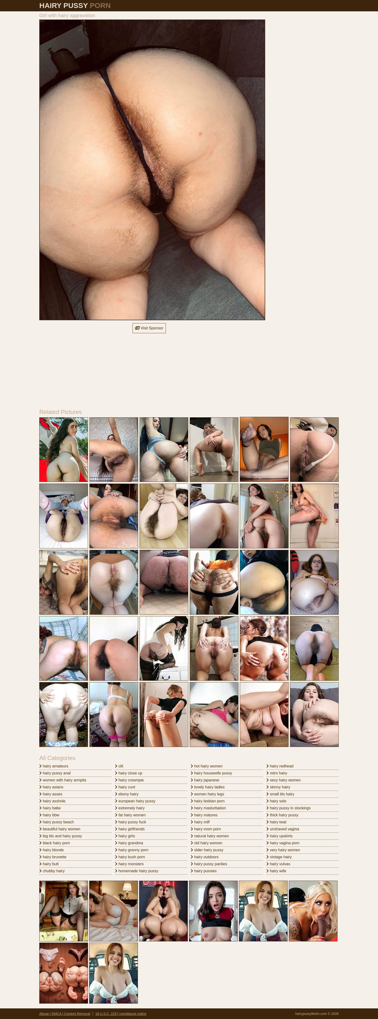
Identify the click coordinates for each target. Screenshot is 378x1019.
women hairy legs (207, 794)
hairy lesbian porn (208, 801)
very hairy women (283, 850)
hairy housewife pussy (211, 773)
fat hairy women (130, 815)
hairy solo (276, 801)
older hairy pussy (207, 850)
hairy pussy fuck (130, 822)
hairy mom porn (206, 829)
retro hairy (276, 773)
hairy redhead (279, 766)
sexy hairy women (283, 780)
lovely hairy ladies (208, 787)
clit (119, 766)
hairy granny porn (131, 850)
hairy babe (50, 808)
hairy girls (125, 836)
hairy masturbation (208, 808)
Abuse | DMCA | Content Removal (64, 1014)
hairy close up (128, 773)
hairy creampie (129, 780)
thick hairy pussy (282, 815)
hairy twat (276, 822)
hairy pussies (204, 871)
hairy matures (204, 815)
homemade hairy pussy (136, 871)
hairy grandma (129, 843)
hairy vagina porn (282, 843)
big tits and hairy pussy (60, 836)
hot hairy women (207, 766)
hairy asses (50, 794)
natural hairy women (210, 836)
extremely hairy (130, 808)
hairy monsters (129, 864)
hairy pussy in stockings (288, 808)
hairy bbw (49, 815)
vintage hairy (279, 857)
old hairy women (206, 843)
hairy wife (276, 871)
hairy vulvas (278, 864)
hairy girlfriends (130, 829)
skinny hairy (278, 787)
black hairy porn (54, 843)
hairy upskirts (279, 836)
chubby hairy (52, 871)
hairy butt (49, 864)
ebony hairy (126, 794)
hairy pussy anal (55, 773)
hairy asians (51, 787)
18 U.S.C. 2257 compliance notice (120, 1014)
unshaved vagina (282, 829)
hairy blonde (51, 850)
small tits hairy (280, 794)
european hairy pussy (135, 801)
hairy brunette (52, 857)
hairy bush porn (130, 857)
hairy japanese (205, 780)
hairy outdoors (205, 857)
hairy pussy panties (209, 864)
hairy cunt (125, 787)
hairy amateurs (53, 766)
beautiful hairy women (59, 829)
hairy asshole (52, 801)
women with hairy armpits (62, 780)
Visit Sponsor (149, 328)
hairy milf (200, 822)
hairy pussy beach (56, 822)
